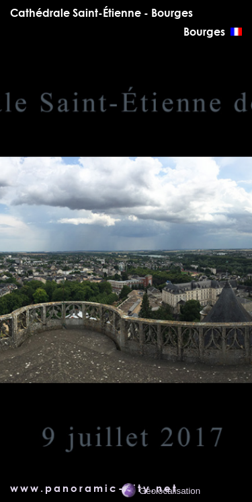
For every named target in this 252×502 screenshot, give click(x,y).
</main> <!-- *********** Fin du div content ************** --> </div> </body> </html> (126, 267)
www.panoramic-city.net (94, 488)
